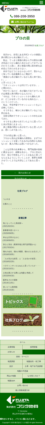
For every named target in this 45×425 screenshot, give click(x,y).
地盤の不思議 (22, 371)
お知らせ (11, 352)
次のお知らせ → (22, 178)
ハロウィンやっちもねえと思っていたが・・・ (22, 266)
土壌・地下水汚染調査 (34, 366)
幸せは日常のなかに (11, 237)
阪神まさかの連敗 (10, 280)
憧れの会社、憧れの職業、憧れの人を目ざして (22, 251)
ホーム (22, 342)
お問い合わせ (22, 385)
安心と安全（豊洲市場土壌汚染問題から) (19, 244)
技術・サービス (22, 357)
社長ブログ (39, 45)
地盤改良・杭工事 (34, 361)
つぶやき (6, 199)
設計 (11, 366)
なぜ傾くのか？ (33, 376)
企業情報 (11, 347)
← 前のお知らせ (22, 173)
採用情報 (33, 347)
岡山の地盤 (11, 376)
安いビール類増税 (10, 287)
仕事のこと (7, 204)
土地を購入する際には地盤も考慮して (18, 273)
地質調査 (11, 361)
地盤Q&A (11, 381)
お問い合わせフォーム (22, 21)
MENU (5, 3)
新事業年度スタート (11, 230)
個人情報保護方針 (22, 390)
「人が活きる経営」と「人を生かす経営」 (20, 259)
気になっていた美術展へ (13, 223)
